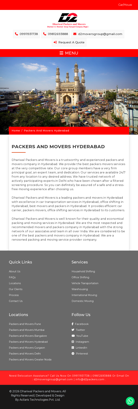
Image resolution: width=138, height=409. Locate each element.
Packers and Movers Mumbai (26, 330)
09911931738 (81, 375)
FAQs (12, 277)
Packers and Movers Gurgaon (27, 347)
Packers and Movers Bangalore (28, 335)
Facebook (80, 324)
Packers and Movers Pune (25, 324)
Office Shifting (80, 277)
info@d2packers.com (90, 379)
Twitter (78, 330)
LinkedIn (79, 347)
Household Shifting (83, 271)
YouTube (80, 335)
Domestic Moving (83, 301)
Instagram (80, 341)
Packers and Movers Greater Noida (30, 359)
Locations (15, 283)
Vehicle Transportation (85, 283)
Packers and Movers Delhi (25, 353)
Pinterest (80, 353)
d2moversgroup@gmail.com (53, 379)
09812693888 (102, 375)
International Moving (84, 295)
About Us (14, 271)
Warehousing (80, 289)
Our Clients (15, 289)
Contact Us (15, 301)
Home (16, 130)
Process (14, 295)
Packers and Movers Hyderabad (28, 341)
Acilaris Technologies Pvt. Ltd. (40, 399)
